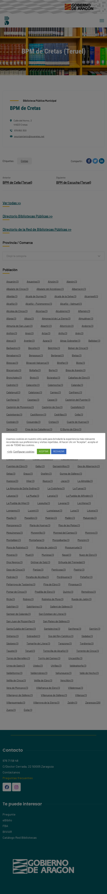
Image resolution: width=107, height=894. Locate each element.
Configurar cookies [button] (23, 451)
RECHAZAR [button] (58, 451)
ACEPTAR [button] (43, 451)
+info (9, 451)
